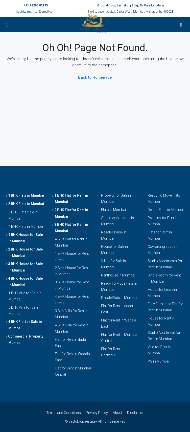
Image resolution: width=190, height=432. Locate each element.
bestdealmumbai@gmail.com (35, 11)
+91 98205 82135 (36, 5)
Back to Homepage (95, 77)
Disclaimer (135, 413)
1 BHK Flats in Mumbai (26, 195)
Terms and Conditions (63, 413)
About (117, 413)
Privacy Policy (97, 413)
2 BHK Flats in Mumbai (26, 204)
